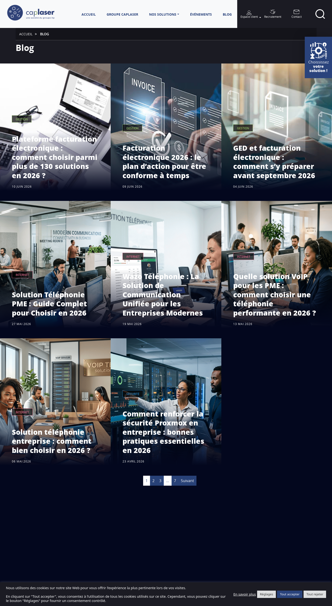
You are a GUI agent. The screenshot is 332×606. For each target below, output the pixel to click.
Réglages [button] (266, 594)
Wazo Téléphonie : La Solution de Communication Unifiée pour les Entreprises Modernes (163, 294)
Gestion (22, 119)
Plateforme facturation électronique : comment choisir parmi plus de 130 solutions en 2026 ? (54, 157)
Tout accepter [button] (290, 594)
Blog (44, 34)
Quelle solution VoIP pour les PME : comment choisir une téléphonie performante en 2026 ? (274, 294)
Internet (22, 275)
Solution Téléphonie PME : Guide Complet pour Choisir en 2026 (49, 304)
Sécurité (132, 394)
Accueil (25, 34)
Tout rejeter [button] (314, 594)
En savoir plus (244, 594)
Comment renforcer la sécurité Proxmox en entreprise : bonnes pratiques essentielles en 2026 (163, 432)
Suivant (187, 480)
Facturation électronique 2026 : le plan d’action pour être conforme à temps (164, 161)
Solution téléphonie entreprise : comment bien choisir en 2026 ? (51, 441)
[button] (164, 14)
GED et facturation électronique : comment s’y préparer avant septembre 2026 (274, 161)
